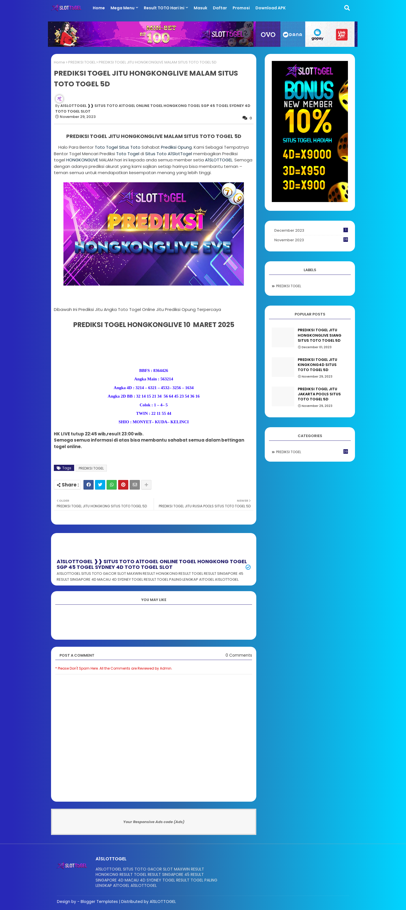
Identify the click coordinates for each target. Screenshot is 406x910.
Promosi (241, 8)
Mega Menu (122, 8)
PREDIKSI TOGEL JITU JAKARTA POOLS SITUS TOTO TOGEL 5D (319, 394)
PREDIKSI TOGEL (82, 62)
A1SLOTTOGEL (218, 160)
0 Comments (239, 655)
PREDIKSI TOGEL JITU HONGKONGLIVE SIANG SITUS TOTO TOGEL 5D (319, 335)
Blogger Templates (99, 901)
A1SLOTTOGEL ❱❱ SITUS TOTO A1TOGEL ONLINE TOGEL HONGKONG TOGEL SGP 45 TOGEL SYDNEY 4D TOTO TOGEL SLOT (152, 564)
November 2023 (311, 240)
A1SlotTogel (180, 154)
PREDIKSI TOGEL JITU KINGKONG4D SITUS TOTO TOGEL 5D (317, 364)
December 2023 (311, 230)
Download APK (270, 8)
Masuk (200, 8)
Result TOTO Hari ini (164, 8)
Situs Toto (129, 147)
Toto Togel (107, 147)
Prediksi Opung (176, 147)
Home (99, 8)
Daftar (220, 8)
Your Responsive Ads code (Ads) (153, 822)
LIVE (82, 160)
